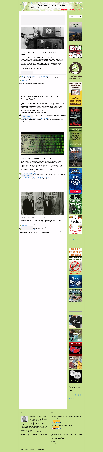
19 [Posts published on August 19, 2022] (78, 395)
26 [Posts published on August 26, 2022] (78, 397)
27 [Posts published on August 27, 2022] (80, 397)
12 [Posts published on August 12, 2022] (78, 394)
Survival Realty (23, 80)
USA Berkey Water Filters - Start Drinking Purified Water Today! (33, 76)
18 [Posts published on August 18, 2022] (76, 395)
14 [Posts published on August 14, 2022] (69, 395)
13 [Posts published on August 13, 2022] (80, 394)
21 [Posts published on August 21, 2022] (69, 397)
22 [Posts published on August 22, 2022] (71, 397)
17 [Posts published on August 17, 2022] (75, 395)
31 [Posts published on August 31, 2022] (75, 398)
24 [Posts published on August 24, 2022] (75, 397)
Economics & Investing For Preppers (36, 158)
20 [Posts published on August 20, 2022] (80, 395)
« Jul (70, 401)
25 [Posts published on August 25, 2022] (76, 397)
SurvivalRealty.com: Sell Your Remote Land (29, 230)
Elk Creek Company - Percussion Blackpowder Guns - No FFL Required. (36, 177)
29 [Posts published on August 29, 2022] (71, 398)
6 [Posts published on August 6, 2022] (80, 393)
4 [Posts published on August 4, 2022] (76, 393)
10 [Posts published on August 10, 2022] (75, 394)
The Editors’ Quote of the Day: (33, 218)
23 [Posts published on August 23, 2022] (73, 397)
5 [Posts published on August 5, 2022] (78, 393)
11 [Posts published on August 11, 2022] (76, 394)
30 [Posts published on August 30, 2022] (73, 398)
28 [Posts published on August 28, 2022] (69, 398)
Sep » (73, 401)
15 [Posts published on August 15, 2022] (71, 395)
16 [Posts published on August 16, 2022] (73, 395)
